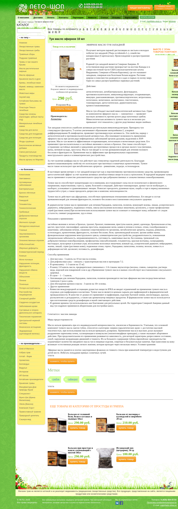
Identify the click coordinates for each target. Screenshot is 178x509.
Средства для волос (28, 130)
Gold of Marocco (26, 349)
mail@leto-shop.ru (154, 21)
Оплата (50, 17)
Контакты (63, 17)
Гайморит (73, 379)
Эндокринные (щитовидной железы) (29, 332)
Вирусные (23, 196)
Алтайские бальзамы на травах (30, 102)
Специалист (24, 393)
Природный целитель (29, 415)
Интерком (23, 372)
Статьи (104, 17)
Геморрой (23, 200)
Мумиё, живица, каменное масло (31, 87)
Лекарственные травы (29, 46)
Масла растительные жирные (29, 69)
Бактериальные (26, 189)
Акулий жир (24, 97)
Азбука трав (24, 352)
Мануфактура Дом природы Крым (27, 388)
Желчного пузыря (27, 222)
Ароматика (24, 360)
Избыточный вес (26, 244)
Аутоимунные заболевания (25, 183)
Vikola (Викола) (26, 404)
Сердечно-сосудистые (29, 302)
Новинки (31, 22)
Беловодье (24, 364)
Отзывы (116, 17)
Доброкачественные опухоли (28, 217)
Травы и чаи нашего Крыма (28, 63)
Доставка (38, 17)
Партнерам (78, 17)
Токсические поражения (30, 316)
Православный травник (30, 412)
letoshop (172, 21)
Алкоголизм (24, 174)
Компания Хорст (26, 408)
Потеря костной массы (29, 288)
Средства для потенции (30, 137)
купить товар (77, 427)
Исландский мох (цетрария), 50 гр (125, 449)
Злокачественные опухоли (31, 240)
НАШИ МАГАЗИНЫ (140, 7)
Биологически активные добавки (30, 146)
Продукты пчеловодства (30, 156)
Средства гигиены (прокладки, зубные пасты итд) (31, 117)
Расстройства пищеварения (25, 293)
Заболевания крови (28, 306)
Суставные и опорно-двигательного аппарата (30, 311)
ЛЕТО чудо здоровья (26, 5)
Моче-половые (26, 259)
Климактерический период (31, 252)
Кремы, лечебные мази (30, 83)
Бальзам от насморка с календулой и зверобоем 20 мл (128, 416)
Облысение (24, 276)
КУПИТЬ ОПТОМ (147, 17)
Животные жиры (26, 93)
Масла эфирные (26, 75)
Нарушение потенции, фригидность (29, 264)
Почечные (23, 284)
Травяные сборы (27, 54)
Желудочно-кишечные (29, 226)
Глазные (23, 230)
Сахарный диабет (27, 298)
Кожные (22, 256)
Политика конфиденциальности (161, 502)
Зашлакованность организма (27, 235)
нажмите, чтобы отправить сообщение (164, 8)
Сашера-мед (25, 419)
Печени (22, 280)
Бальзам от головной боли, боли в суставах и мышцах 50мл (80, 416)
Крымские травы (27, 383)
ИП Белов (23, 375)
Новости (92, 17)
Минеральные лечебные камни (30, 124)
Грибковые (24, 212)
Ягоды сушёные (26, 141)
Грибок (55, 379)
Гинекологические (27, 208)
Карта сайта (131, 17)
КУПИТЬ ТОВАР (64, 109)
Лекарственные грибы (29, 50)
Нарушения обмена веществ (28, 271)
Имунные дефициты (28, 248)
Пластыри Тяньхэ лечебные (27, 108)
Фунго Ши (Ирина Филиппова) (27, 398)
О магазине (23, 17)
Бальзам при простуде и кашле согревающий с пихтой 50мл (80, 450)
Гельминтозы (25, 204)
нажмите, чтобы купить (62, 361)
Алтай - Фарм (25, 356)
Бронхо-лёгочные (27, 193)
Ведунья (23, 368)
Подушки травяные (28, 58)
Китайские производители (31, 379)
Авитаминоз (24, 178)
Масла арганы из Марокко (31, 159)
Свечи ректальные (27, 152)
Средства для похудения (30, 134)
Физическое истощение (30, 327)
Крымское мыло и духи (30, 79)
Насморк (90, 379)
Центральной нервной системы (29, 321)
